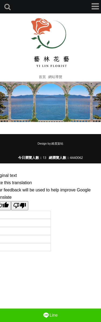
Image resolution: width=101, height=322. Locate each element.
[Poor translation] (19, 205)
